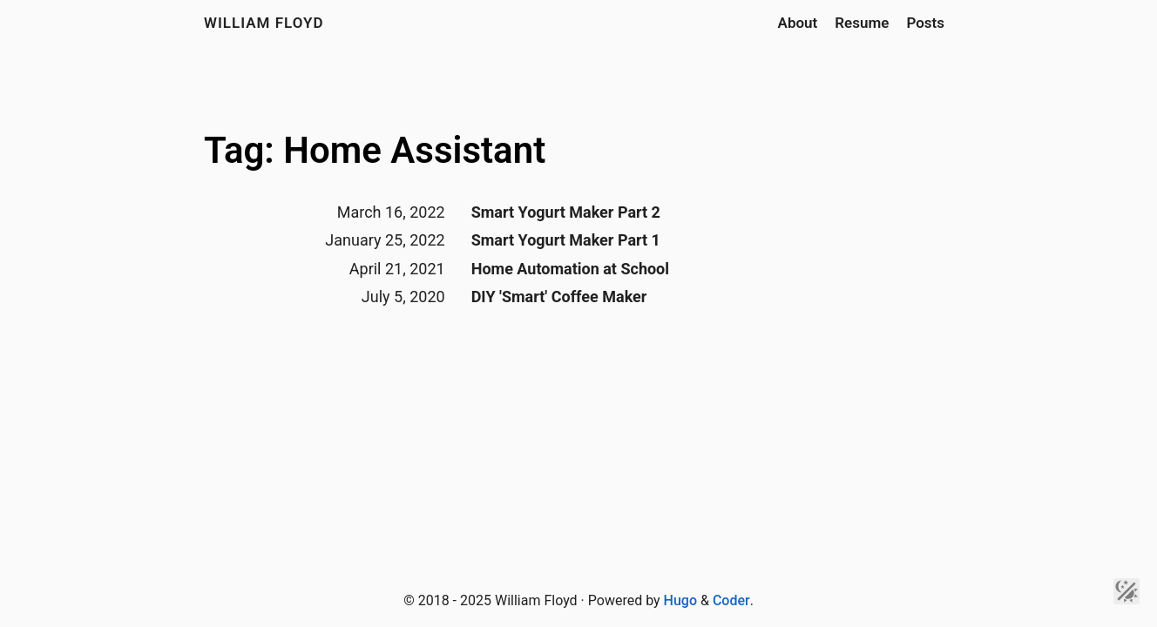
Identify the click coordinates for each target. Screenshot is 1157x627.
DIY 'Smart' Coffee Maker (559, 296)
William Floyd (264, 22)
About (798, 22)
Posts (925, 22)
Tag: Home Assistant (374, 150)
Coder (731, 600)
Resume (862, 22)
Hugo (680, 600)
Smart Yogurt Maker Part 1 (565, 240)
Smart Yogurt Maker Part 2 (565, 212)
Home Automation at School (570, 269)
